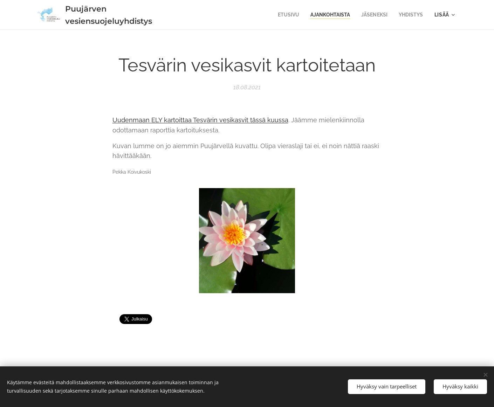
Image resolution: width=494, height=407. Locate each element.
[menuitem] (283, 14)
